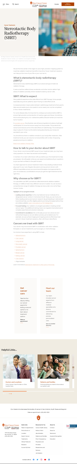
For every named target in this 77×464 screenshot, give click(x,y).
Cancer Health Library (41, 417)
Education (52, 428)
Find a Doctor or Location (25, 421)
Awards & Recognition (56, 425)
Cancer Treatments (9, 25)
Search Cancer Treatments (25, 427)
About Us (52, 420)
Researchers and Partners (40, 438)
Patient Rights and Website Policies (48, 457)
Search (15, 4)
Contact (52, 417)
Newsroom (53, 423)
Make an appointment (26, 312)
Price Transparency (41, 428)
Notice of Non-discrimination (40, 421)
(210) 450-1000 (9, 425)
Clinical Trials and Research (25, 433)
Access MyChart (25, 437)
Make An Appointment (27, 417)
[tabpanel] (25, 300)
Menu (6, 4)
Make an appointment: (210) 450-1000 (38, 402)
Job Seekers (39, 442)
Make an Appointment (68, 4)
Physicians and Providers (40, 433)
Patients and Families (41, 425)
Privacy (59, 457)
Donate (57, 4)
